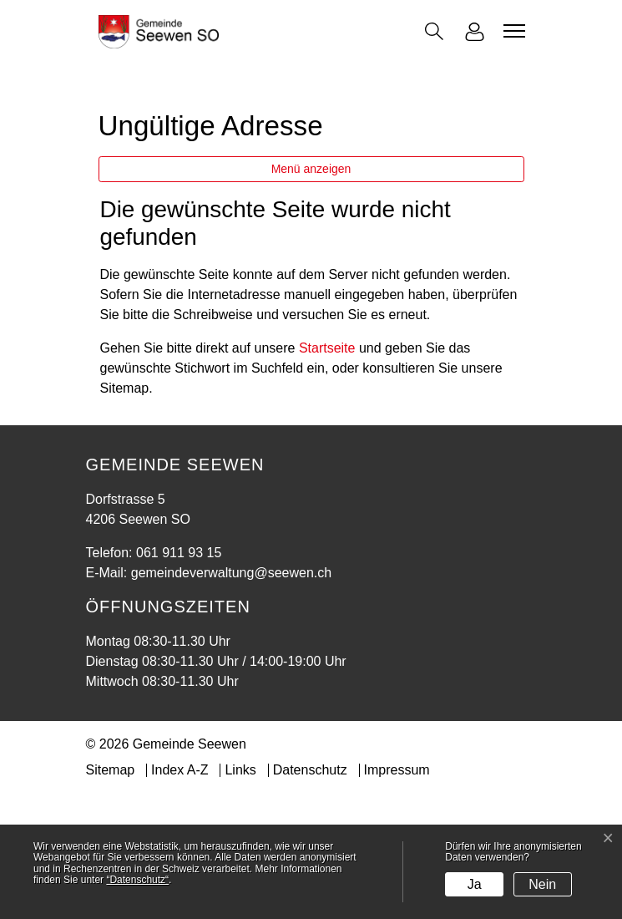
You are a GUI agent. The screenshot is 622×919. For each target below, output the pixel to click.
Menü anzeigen (311, 294)
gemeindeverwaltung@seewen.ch (231, 698)
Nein (542, 884)
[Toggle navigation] (511, 31)
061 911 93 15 (178, 678)
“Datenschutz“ (137, 880)
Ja (475, 884)
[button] (434, 31)
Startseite (327, 473)
